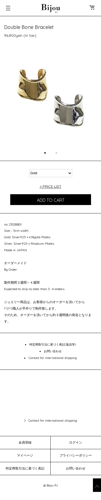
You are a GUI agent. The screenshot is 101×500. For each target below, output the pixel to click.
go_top (97, 485)
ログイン (75, 442)
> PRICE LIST (50, 186)
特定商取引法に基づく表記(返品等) (52, 344)
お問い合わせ (53, 351)
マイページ (25, 455)
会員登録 (25, 442)
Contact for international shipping (53, 358)
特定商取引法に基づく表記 (25, 468)
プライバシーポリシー (76, 455)
